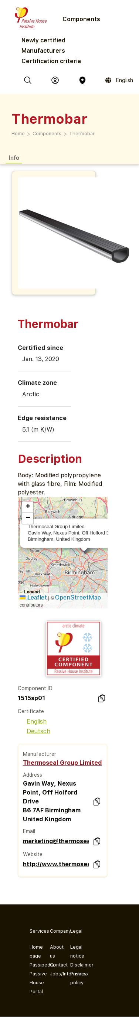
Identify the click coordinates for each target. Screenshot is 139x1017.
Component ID (35, 688)
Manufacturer (39, 754)
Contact (54, 965)
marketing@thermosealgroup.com (56, 841)
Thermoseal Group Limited (62, 762)
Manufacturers (43, 50)
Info (14, 157)
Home (18, 133)
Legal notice (74, 951)
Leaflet (33, 597)
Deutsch (34, 731)
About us (54, 951)
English (32, 721)
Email (29, 831)
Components (47, 133)
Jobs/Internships (54, 974)
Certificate (31, 711)
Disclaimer (74, 965)
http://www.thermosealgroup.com (56, 864)
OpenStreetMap (78, 597)
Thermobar (82, 133)
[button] (27, 507)
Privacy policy (74, 978)
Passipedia (34, 965)
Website (33, 854)
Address (32, 775)
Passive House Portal (34, 982)
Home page (34, 951)
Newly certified (43, 40)
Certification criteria (51, 61)
